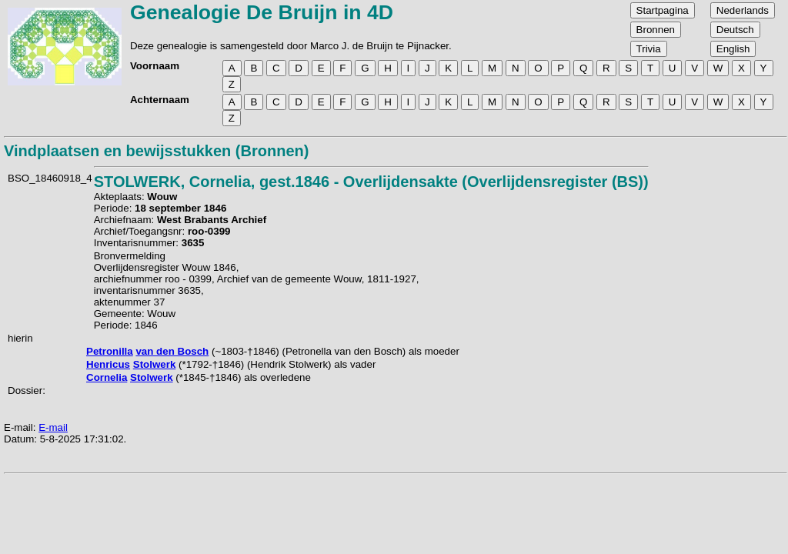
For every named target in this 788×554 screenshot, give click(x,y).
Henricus (108, 364)
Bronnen (655, 29)
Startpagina (662, 10)
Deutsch (735, 29)
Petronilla (109, 351)
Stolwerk (154, 364)
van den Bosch (172, 351)
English (733, 49)
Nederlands (742, 10)
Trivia (648, 49)
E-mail (53, 427)
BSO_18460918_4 (50, 178)
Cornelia (106, 377)
